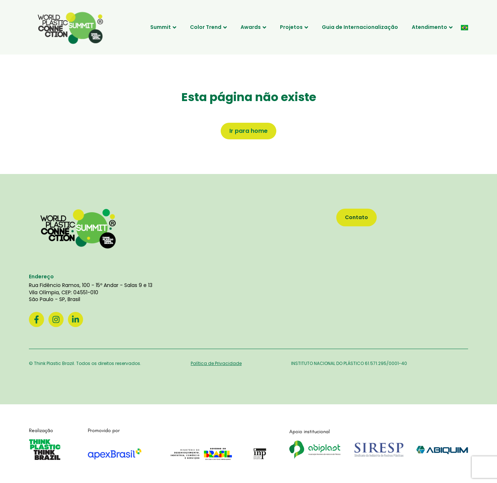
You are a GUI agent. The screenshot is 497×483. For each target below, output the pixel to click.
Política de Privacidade (216, 363)
